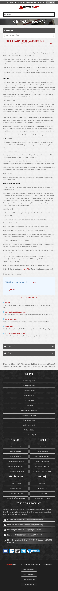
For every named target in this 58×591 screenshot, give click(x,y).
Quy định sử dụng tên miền (15, 471)
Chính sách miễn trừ (29, 575)
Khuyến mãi (12, 2)
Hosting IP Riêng (29, 391)
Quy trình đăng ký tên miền (15, 462)
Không (12, 290)
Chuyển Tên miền (15, 452)
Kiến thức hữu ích (42, 452)
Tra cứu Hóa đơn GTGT (15, 493)
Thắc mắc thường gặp (42, 457)
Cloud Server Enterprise (29, 410)
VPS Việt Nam (29, 400)
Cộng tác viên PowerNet (42, 498)
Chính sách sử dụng (29, 570)
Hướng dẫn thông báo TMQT (42, 471)
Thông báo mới (42, 488)
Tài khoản (51, 2)
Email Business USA (29, 415)
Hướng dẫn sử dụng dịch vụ (16, 498)
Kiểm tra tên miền (15, 457)
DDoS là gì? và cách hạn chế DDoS (14, 312)
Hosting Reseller (29, 395)
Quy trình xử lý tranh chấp (16, 466)
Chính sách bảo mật (29, 580)
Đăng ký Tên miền (15, 447)
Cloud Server (29, 405)
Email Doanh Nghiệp (29, 425)
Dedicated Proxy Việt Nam (29, 435)
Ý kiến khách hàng (42, 493)
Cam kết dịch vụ (29, 584)
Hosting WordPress (29, 386)
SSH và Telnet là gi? (10, 319)
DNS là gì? (7, 302)
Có (34, 282)
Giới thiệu (42, 483)
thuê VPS (26, 269)
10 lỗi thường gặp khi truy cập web (14, 333)
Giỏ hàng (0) (32, 2)
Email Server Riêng (29, 420)
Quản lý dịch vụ (16, 483)
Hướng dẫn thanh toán (42, 466)
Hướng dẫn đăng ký (42, 462)
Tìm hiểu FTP (8, 326)
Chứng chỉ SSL (29, 430)
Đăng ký (22, 2)
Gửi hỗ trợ (42, 447)
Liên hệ (41, 2)
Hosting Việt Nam (29, 381)
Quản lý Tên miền (15, 488)
